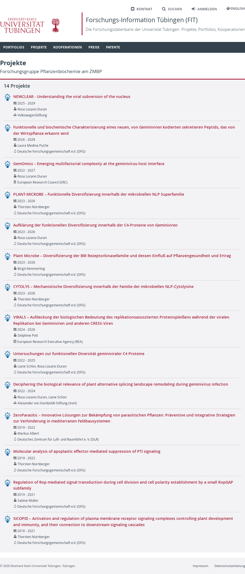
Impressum (200, 566)
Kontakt (141, 9)
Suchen (172, 9)
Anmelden (204, 9)
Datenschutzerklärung (229, 566)
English (237, 8)
